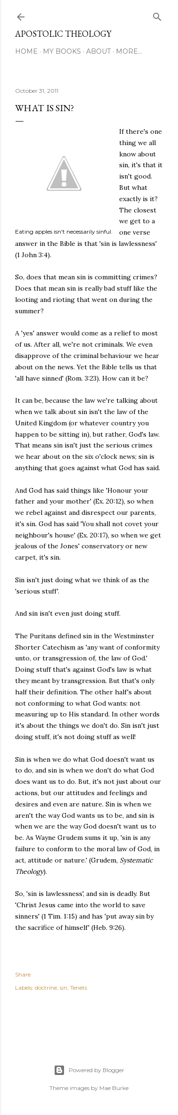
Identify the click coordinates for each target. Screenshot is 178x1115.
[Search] (157, 15)
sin (63, 987)
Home (26, 51)
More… (129, 51)
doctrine (46, 987)
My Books (62, 51)
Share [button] (23, 974)
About (98, 51)
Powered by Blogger (89, 1070)
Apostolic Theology (63, 33)
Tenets (78, 987)
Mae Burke (114, 1087)
